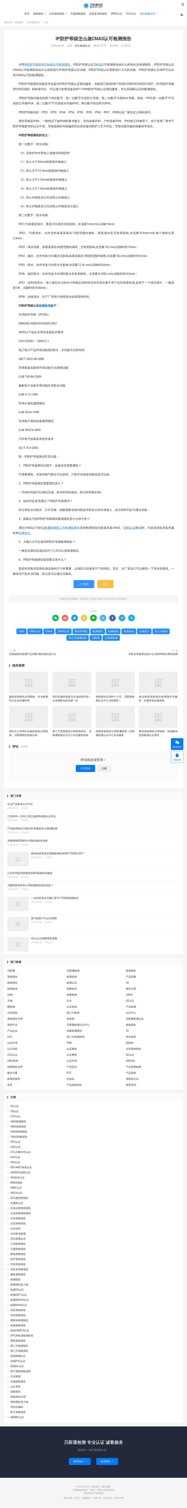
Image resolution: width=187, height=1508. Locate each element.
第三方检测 (161, 632)
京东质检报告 (56, 13)
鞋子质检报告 (18, 1413)
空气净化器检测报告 (21, 1336)
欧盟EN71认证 (18, 1295)
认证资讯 (15, 1387)
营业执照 (131, 1038)
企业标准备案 (18, 1234)
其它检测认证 (147, 13)
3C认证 (130, 1056)
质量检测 (72, 996)
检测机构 (113, 632)
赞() (126, 47)
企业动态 (15, 1229)
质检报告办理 (15, 1020)
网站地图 (106, 1488)
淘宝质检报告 (18, 1311)
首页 (26, 13)
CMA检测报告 (18, 1122)
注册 (104, 769)
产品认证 (12, 1032)
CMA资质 (12, 1062)
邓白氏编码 (16, 1408)
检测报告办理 (15, 1068)
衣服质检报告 (18, 1382)
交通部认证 (16, 1204)
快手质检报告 (18, 1260)
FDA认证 (15, 1163)
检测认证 (72, 984)
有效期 (70, 1020)
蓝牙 (9, 1086)
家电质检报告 (18, 1255)
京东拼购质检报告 (20, 1214)
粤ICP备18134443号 (94, 1494)
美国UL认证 (17, 1367)
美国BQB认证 (18, 1357)
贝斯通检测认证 (135, 1020)
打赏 (105, 585)
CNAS (97, 65)
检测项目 (12, 984)
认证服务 (72, 1050)
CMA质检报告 (18, 1127)
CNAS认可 (51, 65)
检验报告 (131, 1026)
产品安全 (72, 1068)
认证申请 (72, 1062)
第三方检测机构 (66, 529)
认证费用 (72, 1056)
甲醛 (69, 1044)
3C (127, 1032)
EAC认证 (15, 1158)
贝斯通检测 (48, 529)
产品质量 (131, 978)
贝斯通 (96, 639)
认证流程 (12, 1050)
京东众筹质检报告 (20, 1209)
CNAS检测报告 (18, 1132)
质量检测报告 (74, 1032)
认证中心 (131, 1014)
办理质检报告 (133, 1050)
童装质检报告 (18, 1341)
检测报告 (64, 65)
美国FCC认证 (17, 1362)
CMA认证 (129, 529)
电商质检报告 (18, 1326)
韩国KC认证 (17, 1418)
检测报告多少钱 (19, 1285)
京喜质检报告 (18, 1224)
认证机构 (72, 1008)
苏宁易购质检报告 (20, 1372)
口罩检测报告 (18, 1244)
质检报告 (93, 6)
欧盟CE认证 (17, 1290)
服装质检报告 (18, 1275)
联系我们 (79, 1462)
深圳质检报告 (18, 1316)
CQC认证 (15, 1148)
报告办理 (131, 990)
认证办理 (12, 1044)
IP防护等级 (31, 65)
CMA (21, 632)
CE (127, 984)
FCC (69, 1074)
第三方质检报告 (19, 1351)
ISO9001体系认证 (20, 1173)
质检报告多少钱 (19, 1402)
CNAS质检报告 (18, 1137)
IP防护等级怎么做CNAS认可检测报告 (93, 39)
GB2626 (130, 1062)
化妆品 (70, 1080)
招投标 (129, 1044)
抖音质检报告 (18, 1265)
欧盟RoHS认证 (18, 1306)
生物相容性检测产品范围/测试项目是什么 (32, 655)
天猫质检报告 (77, 13)
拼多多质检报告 (98, 13)
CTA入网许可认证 (20, 1153)
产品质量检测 (133, 1068)
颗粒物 (11, 1008)
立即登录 (85, 769)
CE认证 (130, 1002)
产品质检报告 (74, 1086)
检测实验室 (13, 1080)
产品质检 (131, 1074)
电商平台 (12, 1026)
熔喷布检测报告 (19, 1321)
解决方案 (12, 1074)
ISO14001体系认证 (21, 1168)
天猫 (9, 1002)
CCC (9, 1038)
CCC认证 (131, 13)
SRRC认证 (116, 13)
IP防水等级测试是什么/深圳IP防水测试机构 (153, 655)
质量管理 (131, 1086)
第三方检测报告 (19, 1346)
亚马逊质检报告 (19, 1199)
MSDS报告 (16, 1183)
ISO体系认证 (17, 1178)
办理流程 (12, 1014)
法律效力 (24, 534)
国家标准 (72, 990)
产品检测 (131, 1008)
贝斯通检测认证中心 (78, 1026)
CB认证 (14, 1112)
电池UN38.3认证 (19, 1331)
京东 (69, 1002)
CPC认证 (15, 1142)
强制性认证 (132, 1080)
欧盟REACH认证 (19, 1301)
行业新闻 (15, 1377)
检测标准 (45, 306)
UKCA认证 (16, 1193)
